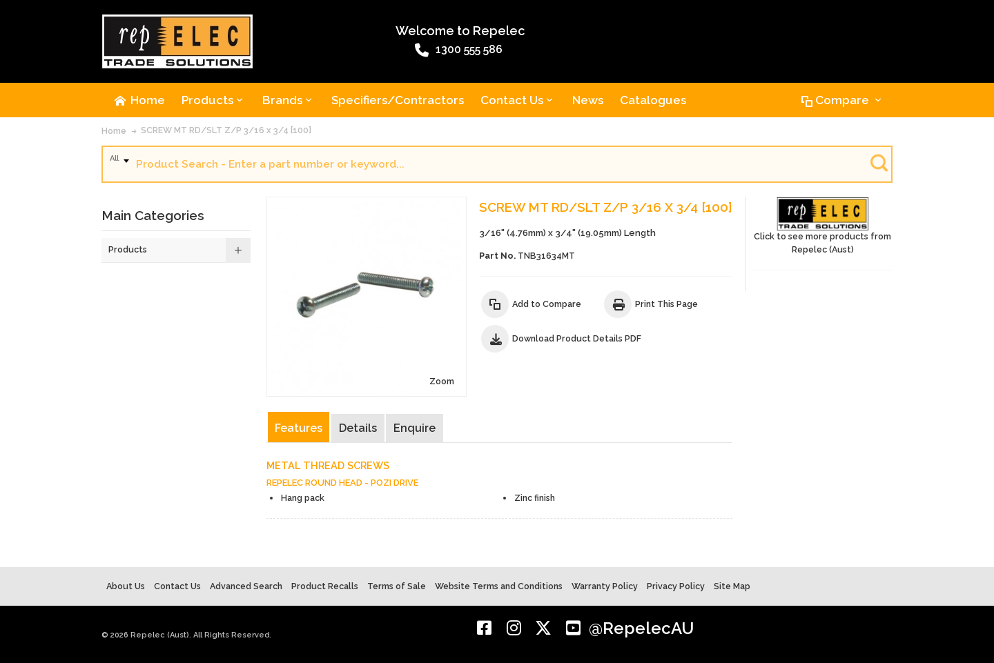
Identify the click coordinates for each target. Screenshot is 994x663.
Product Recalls (324, 586)
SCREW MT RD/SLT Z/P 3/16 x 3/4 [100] (226, 130)
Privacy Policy (676, 586)
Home (113, 131)
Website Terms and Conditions (499, 586)
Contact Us (177, 586)
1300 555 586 (459, 50)
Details (358, 428)
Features (298, 428)
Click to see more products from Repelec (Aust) (823, 226)
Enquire (414, 428)
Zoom (441, 381)
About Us (125, 586)
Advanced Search (246, 586)
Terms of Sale (396, 586)
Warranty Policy (605, 586)
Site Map (732, 586)
